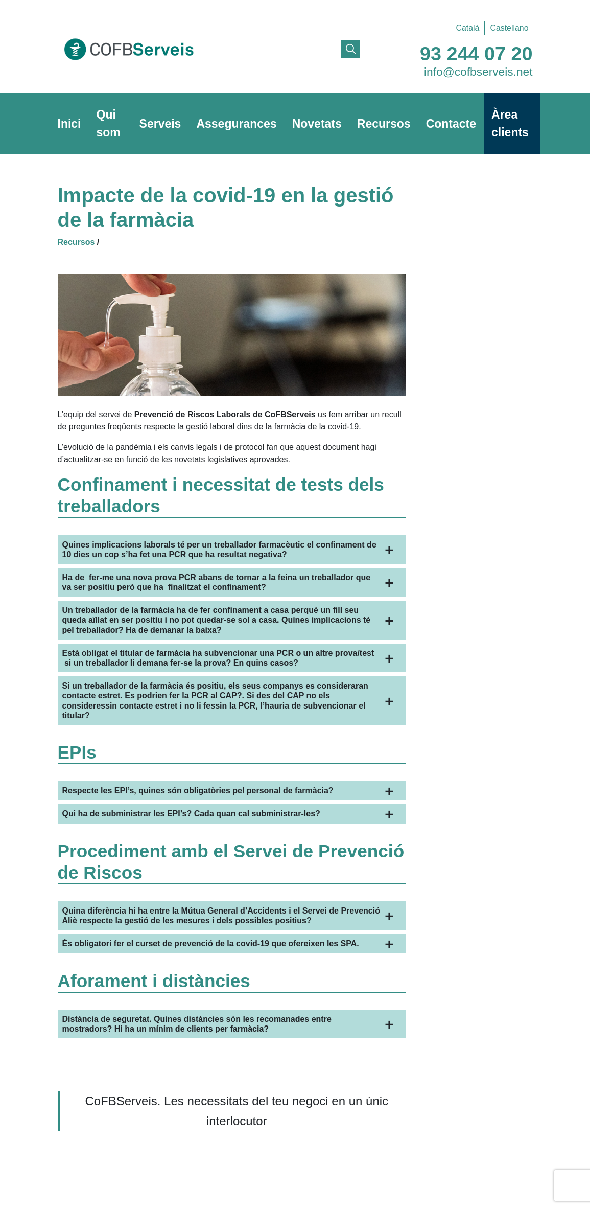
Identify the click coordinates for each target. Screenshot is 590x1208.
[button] (232, 549)
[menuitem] (467, 28)
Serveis (160, 123)
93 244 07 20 (476, 53)
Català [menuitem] (467, 28)
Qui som (109, 123)
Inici (69, 123)
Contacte (451, 123)
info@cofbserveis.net (478, 71)
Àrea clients (510, 123)
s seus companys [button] (215, 700)
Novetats (317, 123)
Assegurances (236, 123)
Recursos (384, 123)
